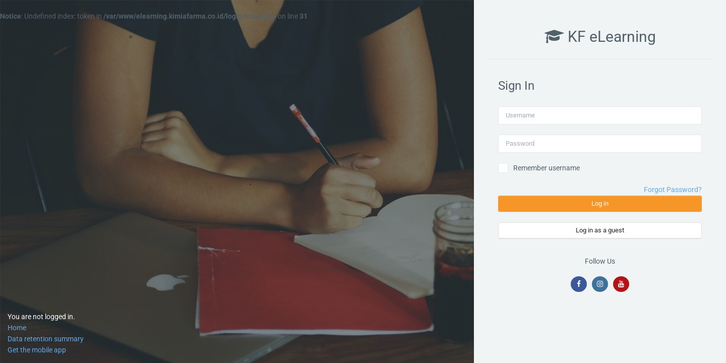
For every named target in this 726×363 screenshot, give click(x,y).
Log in (600, 203)
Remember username (546, 168)
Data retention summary (46, 339)
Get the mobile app (37, 350)
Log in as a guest (600, 230)
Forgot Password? (673, 190)
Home (17, 328)
